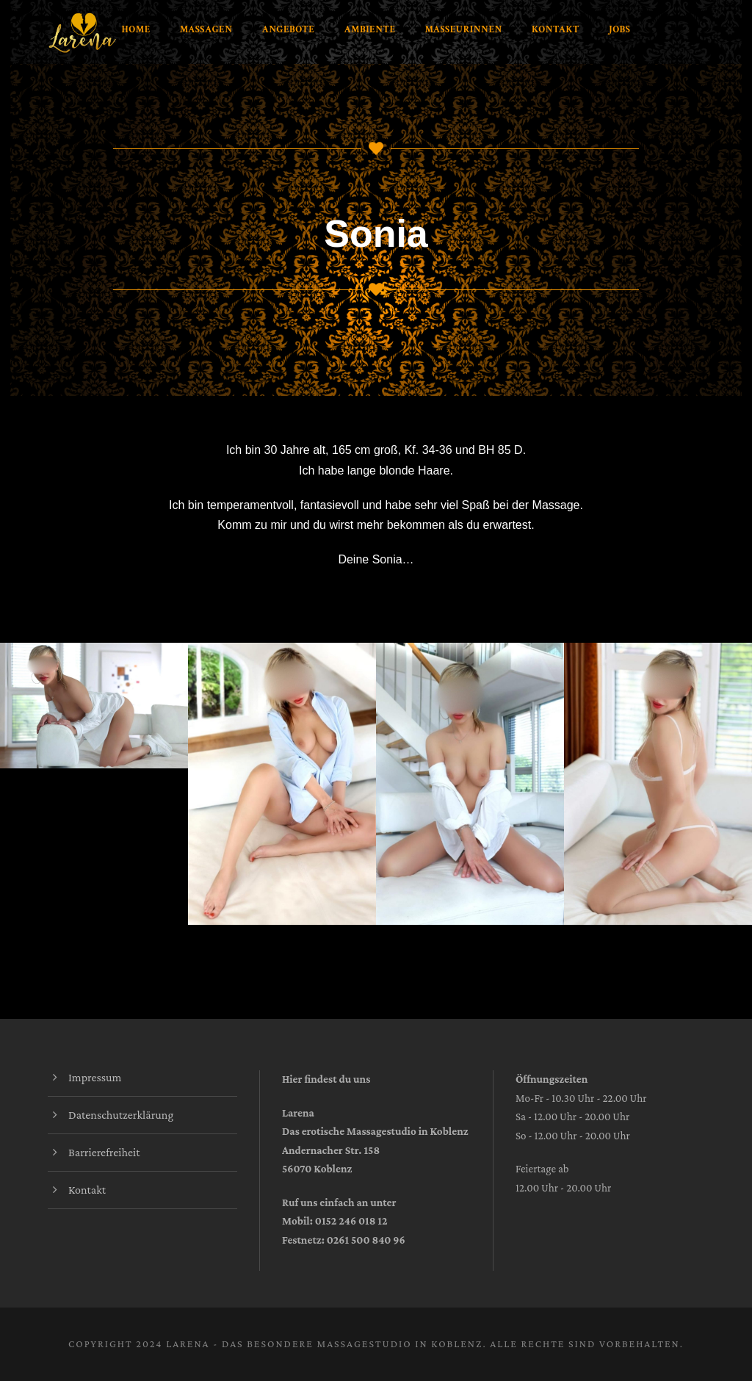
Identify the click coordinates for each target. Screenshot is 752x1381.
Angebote (288, 30)
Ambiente (369, 30)
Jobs (619, 30)
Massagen (206, 30)
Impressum (94, 1077)
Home (136, 30)
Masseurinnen (463, 30)
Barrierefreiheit (104, 1152)
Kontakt (555, 30)
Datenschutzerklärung (120, 1114)
